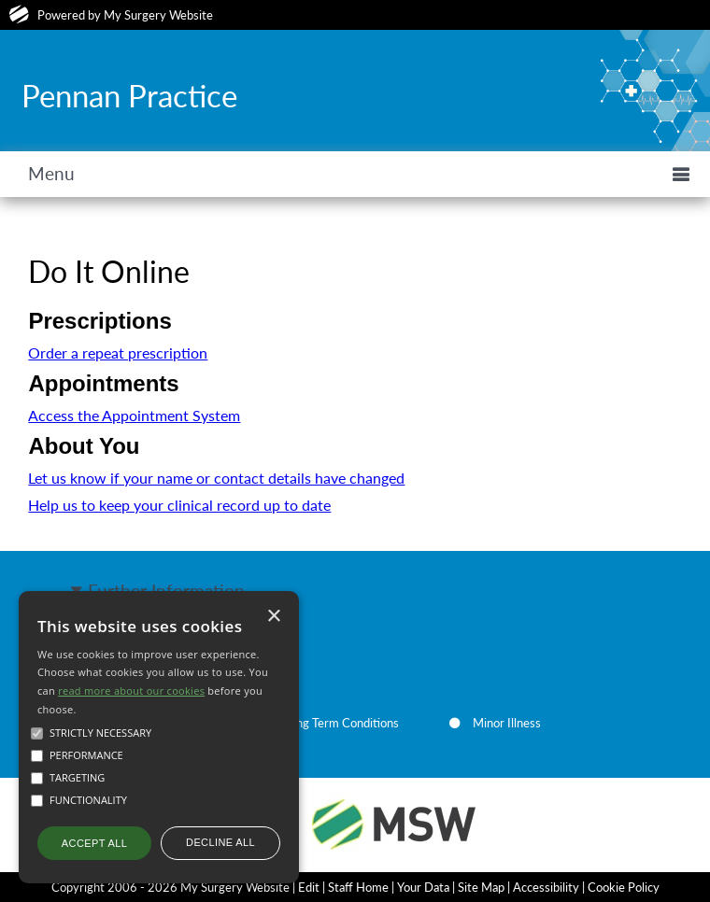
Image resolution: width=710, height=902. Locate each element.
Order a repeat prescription (117, 352)
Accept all (94, 843)
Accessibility (546, 887)
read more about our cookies (131, 691)
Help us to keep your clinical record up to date (179, 505)
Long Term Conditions (341, 722)
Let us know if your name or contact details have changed (216, 477)
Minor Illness (507, 722)
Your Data (423, 887)
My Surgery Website (158, 14)
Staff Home (358, 887)
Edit (309, 887)
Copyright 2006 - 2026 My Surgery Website (170, 887)
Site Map (481, 887)
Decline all (220, 842)
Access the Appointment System (134, 415)
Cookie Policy (624, 887)
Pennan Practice (129, 95)
